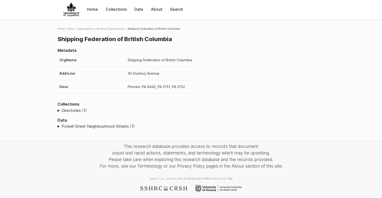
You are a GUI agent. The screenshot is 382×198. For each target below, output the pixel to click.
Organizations (85, 28)
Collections (116, 9)
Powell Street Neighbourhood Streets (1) (98, 126)
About (156, 9)
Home (92, 9)
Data (138, 9)
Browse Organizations (110, 28)
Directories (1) (74, 110)
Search (176, 9)
